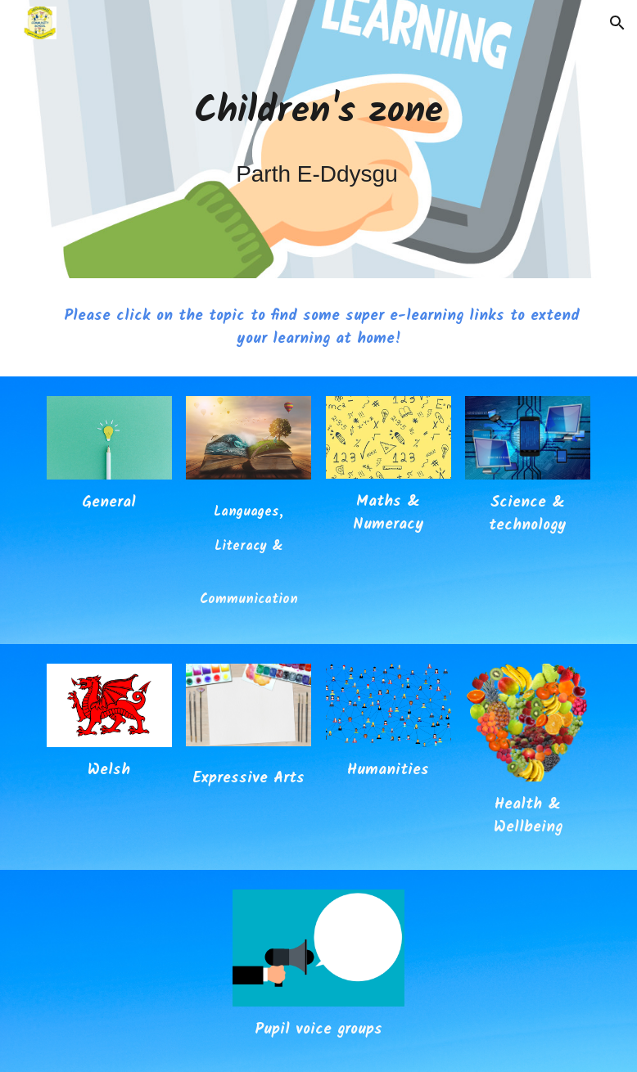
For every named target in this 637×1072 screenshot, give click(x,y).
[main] (318, 139)
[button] (617, 23)
